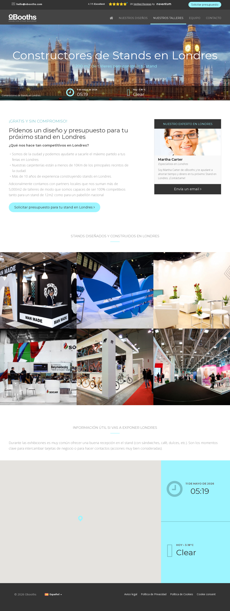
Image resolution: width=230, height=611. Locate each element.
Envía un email (187, 189)
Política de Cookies (181, 594)
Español (53, 594)
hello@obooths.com (29, 4)
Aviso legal (130, 594)
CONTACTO (213, 18)
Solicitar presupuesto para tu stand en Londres (54, 207)
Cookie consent (206, 594)
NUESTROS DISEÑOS (133, 18)
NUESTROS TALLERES (168, 18)
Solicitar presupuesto (204, 4)
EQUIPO (194, 18)
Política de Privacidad (153, 594)
